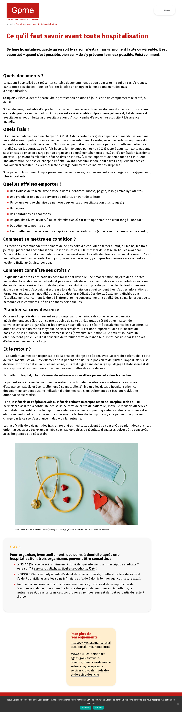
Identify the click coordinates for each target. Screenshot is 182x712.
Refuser (98, 707)
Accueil (10, 24)
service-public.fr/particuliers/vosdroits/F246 (64, 568)
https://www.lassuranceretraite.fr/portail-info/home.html (91, 645)
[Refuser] (178, 704)
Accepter (86, 707)
